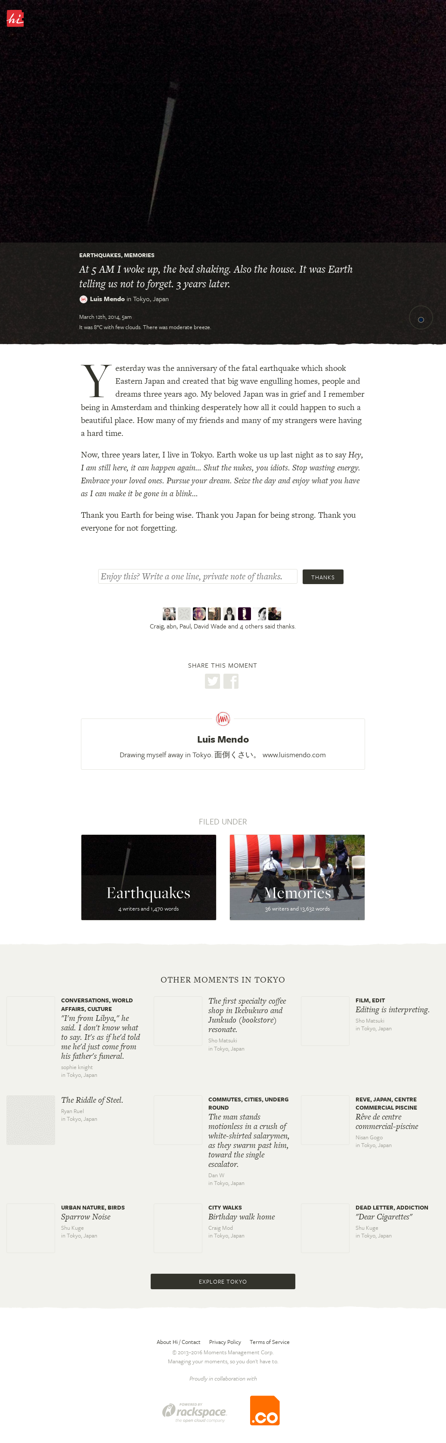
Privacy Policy (225, 1341)
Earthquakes (100, 255)
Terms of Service (270, 1341)
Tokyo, (151, 298)
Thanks (323, 577)
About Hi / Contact (179, 1341)
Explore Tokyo (223, 1281)
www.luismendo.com (294, 754)
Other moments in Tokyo (223, 980)
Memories (139, 255)
